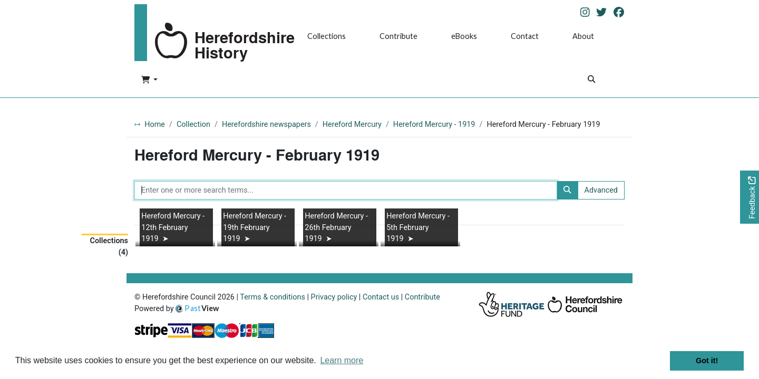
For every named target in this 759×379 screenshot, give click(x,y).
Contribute (398, 36)
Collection (193, 124)
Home (154, 124)
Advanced (601, 190)
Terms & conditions (272, 297)
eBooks (464, 36)
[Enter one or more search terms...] (345, 190)
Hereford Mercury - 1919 (434, 124)
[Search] (591, 80)
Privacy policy (334, 297)
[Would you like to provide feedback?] (749, 197)
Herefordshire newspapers (266, 124)
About (583, 36)
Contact (525, 36)
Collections (326, 36)
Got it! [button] (707, 360)
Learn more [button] (341, 360)
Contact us (381, 297)
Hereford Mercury (352, 124)
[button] (149, 80)
